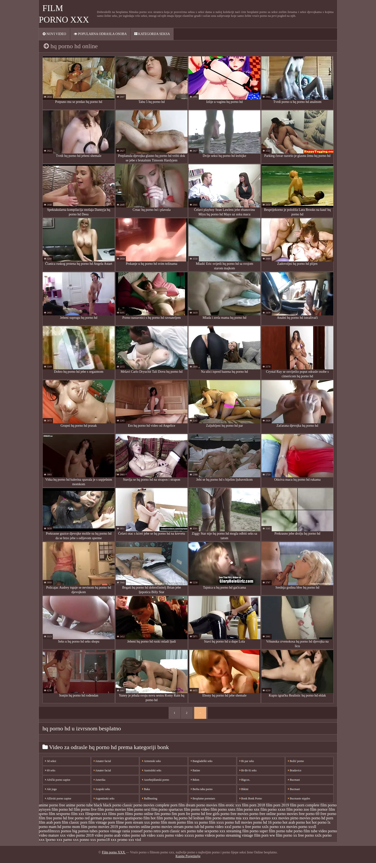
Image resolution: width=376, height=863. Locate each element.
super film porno (272, 831)
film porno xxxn (272, 809)
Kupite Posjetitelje (188, 856)
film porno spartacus (167, 809)
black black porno (107, 805)
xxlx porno (323, 835)
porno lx (324, 822)
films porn (116, 814)
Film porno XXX (114, 852)
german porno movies (107, 818)
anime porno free (52, 805)
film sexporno (59, 814)
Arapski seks (102, 789)
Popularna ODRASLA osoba (100, 34)
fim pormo (162, 814)
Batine (195, 770)
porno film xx (187, 822)
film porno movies (112, 809)
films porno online (139, 814)
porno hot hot (306, 822)
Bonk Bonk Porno (251, 798)
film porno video (197, 809)
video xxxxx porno (189, 835)
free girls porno (217, 814)
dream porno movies (201, 805)
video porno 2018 (80, 835)
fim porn (178, 814)
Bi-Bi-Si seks (248, 770)
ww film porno (281, 835)
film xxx (77, 814)
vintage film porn (255, 835)
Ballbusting (149, 798)
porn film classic (66, 822)
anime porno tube (79, 805)
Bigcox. (245, 779)
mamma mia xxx (235, 818)
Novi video (54, 34)
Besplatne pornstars (203, 798)
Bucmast (294, 779)
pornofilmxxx (49, 831)
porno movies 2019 (103, 827)
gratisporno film (137, 818)
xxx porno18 (100, 840)
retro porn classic (166, 831)
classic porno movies (138, 805)
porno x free (241, 827)
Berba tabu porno (201, 789)
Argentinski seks (104, 798)
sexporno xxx (215, 831)
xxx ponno (81, 840)
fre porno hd (195, 814)
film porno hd (62, 809)
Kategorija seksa (152, 34)
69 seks (50, 770)
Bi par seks (247, 761)
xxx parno (64, 840)
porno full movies (238, 822)
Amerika (99, 779)
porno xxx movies (284, 827)
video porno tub (134, 835)
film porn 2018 (253, 805)
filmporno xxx (96, 814)
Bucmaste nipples (299, 798)
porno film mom (163, 822)
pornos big (69, 831)
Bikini (244, 789)
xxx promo (119, 840)
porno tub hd (194, 827)
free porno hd (56, 818)
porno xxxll (307, 827)
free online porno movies (278, 814)
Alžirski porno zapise (58, 798)
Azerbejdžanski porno (155, 779)
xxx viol (134, 840)
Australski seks (151, 770)
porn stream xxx (137, 822)
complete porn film (170, 805)
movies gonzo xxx (263, 818)
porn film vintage (93, 822)
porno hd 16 (262, 822)
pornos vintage (110, 831)
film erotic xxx (229, 805)
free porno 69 (309, 814)
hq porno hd (183, 818)
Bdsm (195, 779)
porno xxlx (260, 827)
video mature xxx (52, 835)
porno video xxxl (218, 827)
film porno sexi (138, 809)
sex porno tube (192, 831)
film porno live (85, 809)
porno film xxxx (211, 822)
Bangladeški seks (201, 761)
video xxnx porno (160, 835)
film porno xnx (247, 809)
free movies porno (244, 814)
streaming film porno (242, 831)
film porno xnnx (223, 809)
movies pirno (288, 818)
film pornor (319, 809)
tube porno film (298, 831)
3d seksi (50, 761)
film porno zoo (297, 809)
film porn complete (304, 805)
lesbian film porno (207, 818)
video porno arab (108, 835)
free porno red (79, 818)
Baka (146, 789)
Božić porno (296, 761)
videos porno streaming (223, 835)
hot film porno (162, 818)
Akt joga (51, 789)
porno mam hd (50, 827)
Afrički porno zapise (57, 779)
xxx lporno (47, 840)
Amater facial (102, 761)
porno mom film (74, 827)
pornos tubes (88, 831)
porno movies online (135, 827)
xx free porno (303, 835)
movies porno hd (312, 818)
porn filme (116, 822)
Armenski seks (151, 761)
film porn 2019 (277, 805)
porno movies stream (167, 827)
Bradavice (294, 770)
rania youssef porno (137, 831)
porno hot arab (284, 822)
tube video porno (324, 831)
